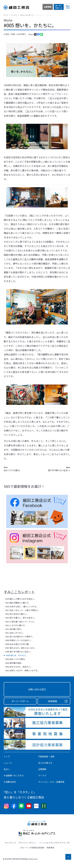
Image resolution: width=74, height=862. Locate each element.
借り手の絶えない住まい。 (59, 468)
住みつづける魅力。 (12, 468)
